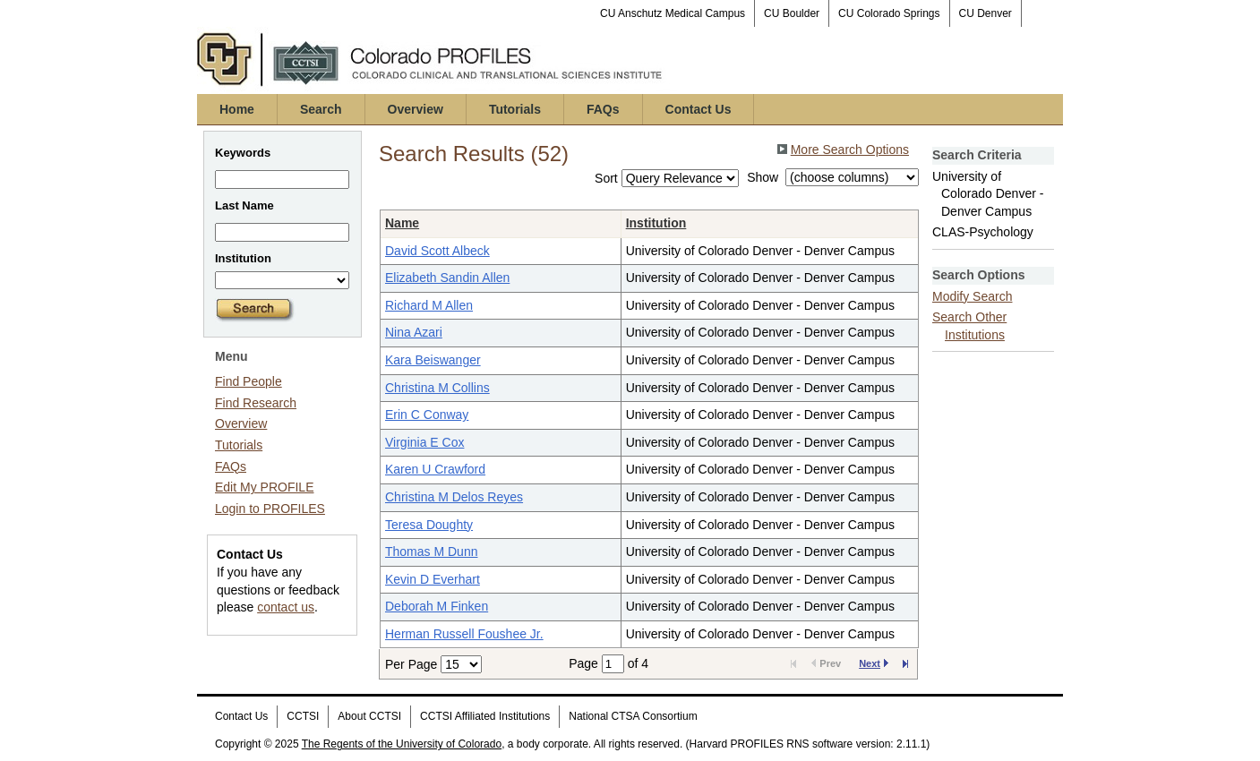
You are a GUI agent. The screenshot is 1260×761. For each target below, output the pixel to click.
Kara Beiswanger (433, 360)
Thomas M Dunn (431, 551)
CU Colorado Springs (888, 13)
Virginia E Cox (424, 442)
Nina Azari (413, 332)
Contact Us (698, 109)
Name (402, 223)
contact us (285, 607)
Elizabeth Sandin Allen (447, 277)
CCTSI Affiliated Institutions (485, 716)
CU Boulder (791, 13)
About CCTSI (369, 716)
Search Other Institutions (969, 326)
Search (321, 109)
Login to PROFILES (270, 508)
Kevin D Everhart (432, 579)
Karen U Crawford (435, 469)
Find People (248, 381)
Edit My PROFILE (264, 487)
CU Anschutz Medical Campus (672, 13)
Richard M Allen (429, 305)
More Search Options (850, 149)
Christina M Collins (437, 387)
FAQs (603, 109)
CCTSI (303, 716)
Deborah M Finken (436, 606)
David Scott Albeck (437, 251)
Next (873, 663)
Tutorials (515, 109)
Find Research (255, 403)
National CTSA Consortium (633, 716)
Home (236, 109)
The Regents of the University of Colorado (401, 744)
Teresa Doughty (429, 524)
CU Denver (985, 13)
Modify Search (972, 296)
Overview (415, 109)
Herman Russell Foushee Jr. (464, 634)
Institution (656, 223)
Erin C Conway (426, 414)
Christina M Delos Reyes (454, 497)
